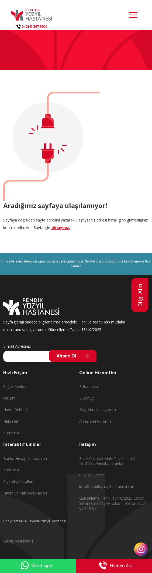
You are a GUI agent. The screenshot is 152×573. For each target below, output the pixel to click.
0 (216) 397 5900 (31, 26)
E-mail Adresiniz (17, 346)
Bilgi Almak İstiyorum (97, 409)
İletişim (9, 398)
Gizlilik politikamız (18, 541)
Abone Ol (66, 356)
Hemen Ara (116, 565)
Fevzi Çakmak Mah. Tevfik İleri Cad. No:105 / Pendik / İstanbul (109, 461)
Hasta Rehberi (15, 409)
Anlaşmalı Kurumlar (96, 421)
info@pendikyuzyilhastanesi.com (107, 486)
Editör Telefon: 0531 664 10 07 (113, 506)
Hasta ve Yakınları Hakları (25, 493)
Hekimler (11, 421)
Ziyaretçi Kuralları (18, 481)
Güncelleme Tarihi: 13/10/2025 (106, 498)
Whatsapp (36, 565)
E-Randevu (88, 386)
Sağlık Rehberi (15, 386)
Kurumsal (11, 432)
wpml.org (44, 261)
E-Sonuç (86, 398)
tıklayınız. (60, 227)
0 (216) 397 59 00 (94, 475)
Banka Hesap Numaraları (25, 458)
